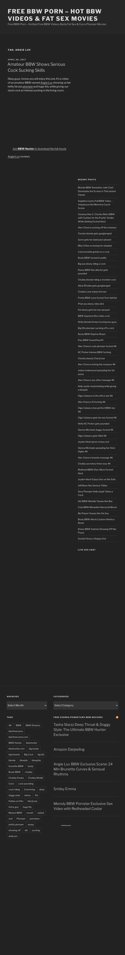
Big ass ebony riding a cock (92, 263)
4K (10, 725)
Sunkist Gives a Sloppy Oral (92, 538)
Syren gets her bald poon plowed (94, 239)
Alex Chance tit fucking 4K (91, 401)
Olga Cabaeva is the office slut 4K (95, 395)
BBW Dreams (33, 725)
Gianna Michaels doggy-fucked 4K (95, 429)
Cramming (29, 789)
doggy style (14, 795)
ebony (27, 795)
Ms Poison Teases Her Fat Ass (93, 513)
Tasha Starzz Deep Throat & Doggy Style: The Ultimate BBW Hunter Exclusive (82, 729)
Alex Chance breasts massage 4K (95, 457)
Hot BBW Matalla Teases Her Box (95, 501)
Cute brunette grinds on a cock (94, 251)
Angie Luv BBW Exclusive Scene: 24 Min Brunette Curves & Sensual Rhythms (83, 769)
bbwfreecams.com (18, 737)
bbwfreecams (16, 731)
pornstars (35, 818)
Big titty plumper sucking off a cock (96, 328)
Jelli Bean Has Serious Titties (92, 485)
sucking (36, 830)
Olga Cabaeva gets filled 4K (92, 435)
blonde (12, 760)
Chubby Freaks (16, 777)
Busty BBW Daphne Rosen (91, 334)
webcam (13, 836)
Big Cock (28, 754)
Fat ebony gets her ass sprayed (94, 309)
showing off (14, 830)
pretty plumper (16, 824)
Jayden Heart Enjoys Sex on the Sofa (96, 479)
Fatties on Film (16, 801)
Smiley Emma (65, 789)
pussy (31, 824)
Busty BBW (15, 772)
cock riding (14, 789)
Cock (11, 783)
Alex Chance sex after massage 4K (96, 380)
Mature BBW (15, 812)
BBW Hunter (15, 742)
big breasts (14, 754)
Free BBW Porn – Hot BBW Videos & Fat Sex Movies (55, 15)
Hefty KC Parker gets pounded (93, 423)
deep (41, 789)
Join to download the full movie (39, 148)
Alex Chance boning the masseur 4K (96, 364)
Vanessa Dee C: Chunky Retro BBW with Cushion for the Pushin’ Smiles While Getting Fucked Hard (96, 218)
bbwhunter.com (17, 748)
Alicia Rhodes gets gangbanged (94, 285)
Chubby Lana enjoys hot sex (92, 291)
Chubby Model (35, 777)
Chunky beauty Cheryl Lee (91, 358)
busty (30, 766)
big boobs (34, 748)
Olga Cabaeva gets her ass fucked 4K (97, 417)
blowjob (24, 760)
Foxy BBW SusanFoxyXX (91, 340)
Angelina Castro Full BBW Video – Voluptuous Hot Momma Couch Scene (95, 205)
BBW (18, 725)
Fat (36, 795)
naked (40, 812)
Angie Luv (46, 82)
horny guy (14, 807)
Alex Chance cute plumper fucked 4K (97, 346)
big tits (41, 754)
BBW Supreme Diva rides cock (94, 316)
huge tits (27, 807)
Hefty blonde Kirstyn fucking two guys (97, 321)
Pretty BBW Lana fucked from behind (97, 297)
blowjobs (36, 760)
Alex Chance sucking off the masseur (97, 227)
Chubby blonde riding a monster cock (97, 279)
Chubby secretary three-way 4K (94, 463)
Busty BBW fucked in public (92, 257)
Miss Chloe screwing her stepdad (95, 245)
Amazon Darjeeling (69, 749)
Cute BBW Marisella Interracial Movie (97, 507)
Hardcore (32, 801)
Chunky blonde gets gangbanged (95, 233)
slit (26, 830)
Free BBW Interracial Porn (66, 825)
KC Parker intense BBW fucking (94, 352)
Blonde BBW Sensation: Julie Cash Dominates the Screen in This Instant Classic (97, 191)
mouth (29, 812)
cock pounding (25, 783)
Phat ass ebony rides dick (91, 303)
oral (10, 818)
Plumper (21, 818)
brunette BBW (16, 766)
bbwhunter (31, 742)
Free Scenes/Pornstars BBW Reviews (78, 717)
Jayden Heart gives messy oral (93, 441)
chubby (28, 772)
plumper (28, 86)
